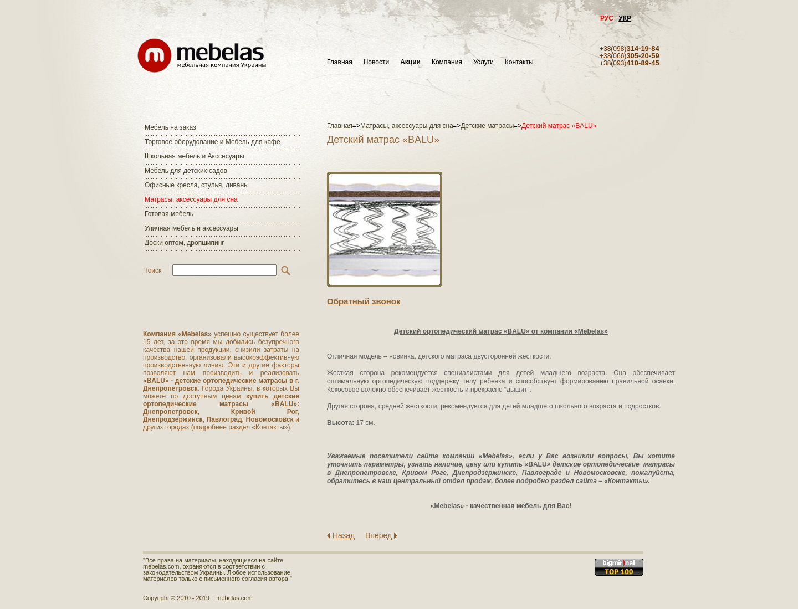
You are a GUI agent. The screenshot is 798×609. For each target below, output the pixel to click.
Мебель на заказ (170, 127)
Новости (376, 62)
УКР (624, 18)
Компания (447, 62)
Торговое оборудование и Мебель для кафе (212, 142)
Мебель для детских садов (186, 171)
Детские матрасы (487, 126)
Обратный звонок (363, 301)
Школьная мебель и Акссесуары (194, 156)
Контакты (519, 62)
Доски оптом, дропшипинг (184, 243)
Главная (339, 62)
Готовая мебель (169, 214)
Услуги (483, 62)
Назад (343, 535)
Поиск (152, 270)
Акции (410, 62)
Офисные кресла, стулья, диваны (197, 185)
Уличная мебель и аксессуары (191, 228)
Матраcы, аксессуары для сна (191, 199)
